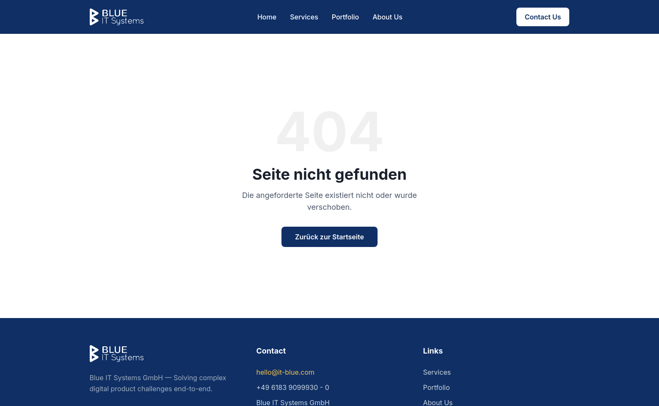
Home (266, 17)
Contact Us (543, 17)
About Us (387, 17)
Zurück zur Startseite (329, 237)
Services (304, 17)
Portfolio (345, 17)
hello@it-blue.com (285, 372)
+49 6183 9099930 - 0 (292, 387)
